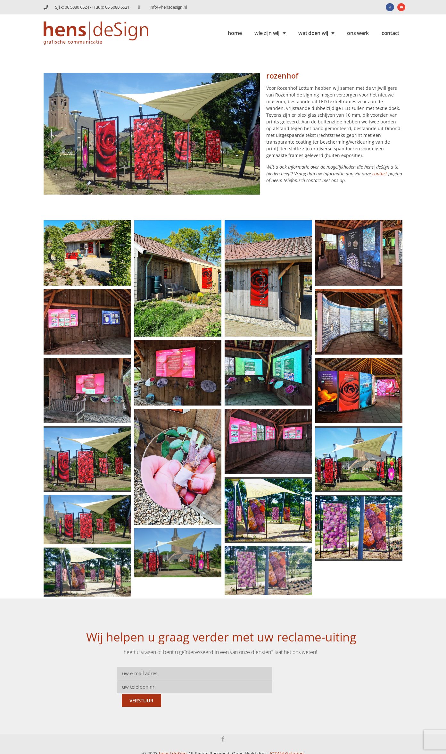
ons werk (358, 33)
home (235, 33)
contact (390, 33)
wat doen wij (316, 33)
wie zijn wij (269, 33)
